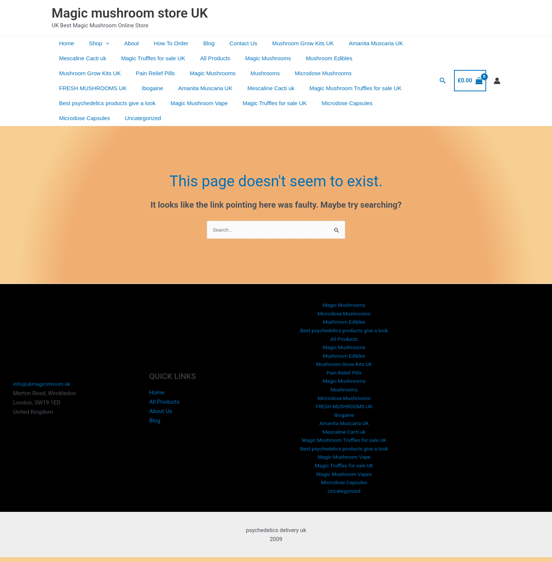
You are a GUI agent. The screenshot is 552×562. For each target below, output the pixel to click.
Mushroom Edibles (312, 58)
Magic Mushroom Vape (85, 103)
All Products (206, 58)
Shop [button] (93, 43)
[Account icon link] (497, 73)
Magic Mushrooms (255, 58)
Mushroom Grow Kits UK (279, 43)
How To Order (158, 43)
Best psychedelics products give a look (332, 88)
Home (64, 43)
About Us (160, 406)
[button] (100, 43)
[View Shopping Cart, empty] (470, 73)
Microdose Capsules (226, 103)
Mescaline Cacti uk (80, 58)
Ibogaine (363, 73)
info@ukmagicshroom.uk (44, 379)
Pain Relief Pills (76, 73)
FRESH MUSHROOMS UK (307, 73)
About (122, 43)
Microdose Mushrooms (233, 73)
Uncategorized (343, 103)
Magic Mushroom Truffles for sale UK (227, 88)
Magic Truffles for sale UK (148, 58)
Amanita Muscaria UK (348, 43)
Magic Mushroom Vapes (344, 476)
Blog (192, 43)
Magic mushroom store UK (130, 13)
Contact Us (223, 43)
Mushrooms (179, 73)
